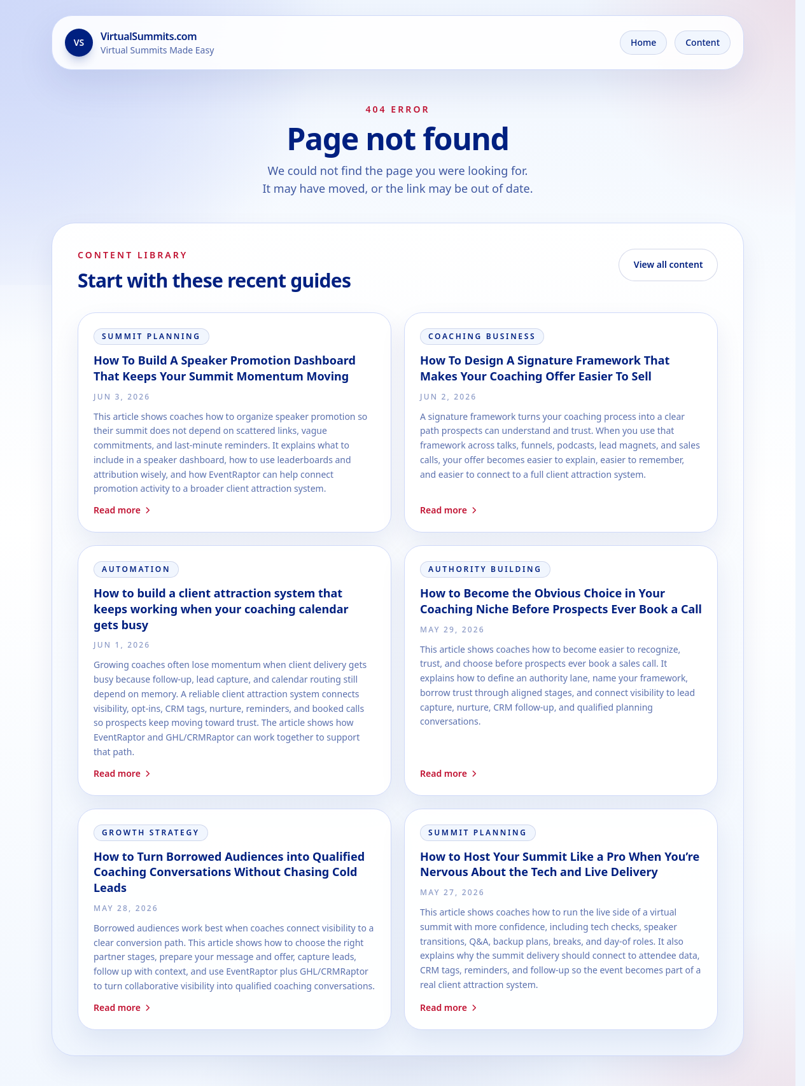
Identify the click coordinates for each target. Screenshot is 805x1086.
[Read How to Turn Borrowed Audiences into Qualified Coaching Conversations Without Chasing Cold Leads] (234, 919)
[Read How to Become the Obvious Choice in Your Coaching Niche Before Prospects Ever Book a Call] (561, 670)
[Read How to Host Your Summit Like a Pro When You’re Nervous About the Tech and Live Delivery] (561, 919)
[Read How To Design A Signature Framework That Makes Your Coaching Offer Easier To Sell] (561, 422)
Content (702, 42)
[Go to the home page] (139, 43)
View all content (668, 264)
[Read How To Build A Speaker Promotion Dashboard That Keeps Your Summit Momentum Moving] (234, 422)
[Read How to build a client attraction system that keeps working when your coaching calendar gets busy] (234, 670)
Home (643, 42)
